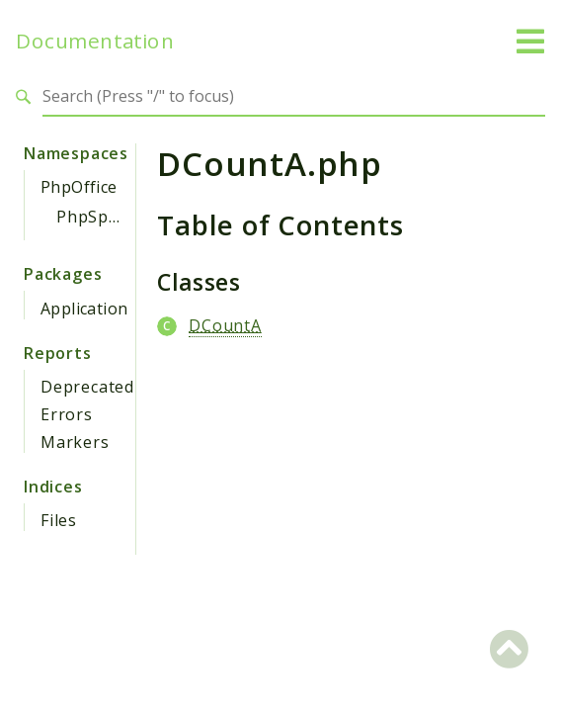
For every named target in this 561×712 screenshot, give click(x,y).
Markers (75, 442)
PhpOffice (79, 187)
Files (58, 520)
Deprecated (87, 387)
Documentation (95, 41)
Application (83, 308)
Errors (66, 414)
